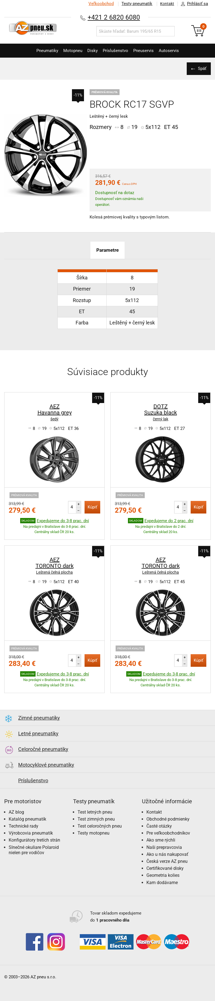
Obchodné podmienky (168, 819)
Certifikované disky (165, 868)
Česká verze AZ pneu (167, 861)
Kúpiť (92, 507)
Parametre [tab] (107, 250)
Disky (91, 50)
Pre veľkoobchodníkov (168, 833)
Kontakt (165, 3)
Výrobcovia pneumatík (31, 833)
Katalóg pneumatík (27, 819)
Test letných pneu (95, 812)
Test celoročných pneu (100, 826)
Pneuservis (148, 50)
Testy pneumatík (134, 3)
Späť (201, 68)
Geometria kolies (162, 875)
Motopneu (67, 50)
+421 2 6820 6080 (114, 17)
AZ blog (16, 812)
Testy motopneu (93, 833)
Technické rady (23, 826)
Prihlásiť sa (193, 4)
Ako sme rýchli (160, 840)
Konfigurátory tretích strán (34, 840)
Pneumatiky (39, 50)
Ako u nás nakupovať (167, 854)
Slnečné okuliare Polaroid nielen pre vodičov (34, 850)
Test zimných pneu (96, 819)
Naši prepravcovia (164, 847)
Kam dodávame (162, 882)
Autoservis (177, 50)
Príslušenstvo (117, 50)
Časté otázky (159, 826)
